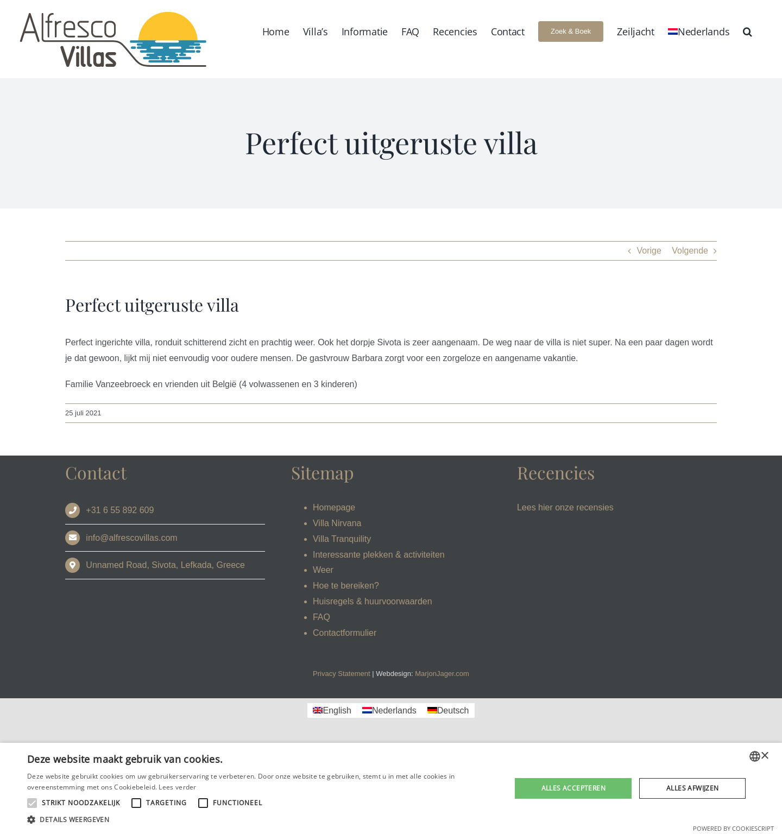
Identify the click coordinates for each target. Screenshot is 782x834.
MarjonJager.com (442, 673)
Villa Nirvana (337, 523)
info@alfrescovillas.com (131, 537)
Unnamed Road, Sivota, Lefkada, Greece (165, 565)
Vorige (648, 250)
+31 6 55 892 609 (120, 510)
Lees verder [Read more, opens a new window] (177, 787)
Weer (323, 569)
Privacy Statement (341, 673)
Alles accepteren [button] (573, 788)
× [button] (764, 756)
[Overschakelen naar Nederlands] (389, 710)
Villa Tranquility (342, 539)
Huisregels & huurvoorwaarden (372, 601)
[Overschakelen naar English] (331, 710)
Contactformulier (344, 632)
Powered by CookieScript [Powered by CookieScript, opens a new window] (733, 828)
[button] (747, 31)
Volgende (690, 250)
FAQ (321, 617)
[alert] (391, 788)
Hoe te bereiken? (346, 585)
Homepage (334, 507)
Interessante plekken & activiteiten (379, 554)
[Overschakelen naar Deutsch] (448, 710)
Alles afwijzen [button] (692, 788)
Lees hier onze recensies (565, 507)
